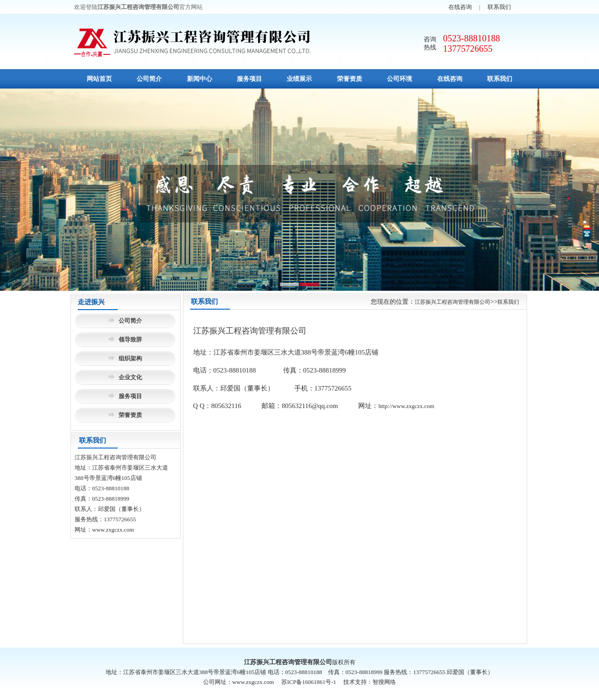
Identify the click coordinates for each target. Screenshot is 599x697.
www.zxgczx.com (113, 529)
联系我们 (499, 7)
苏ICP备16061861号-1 (308, 682)
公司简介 (149, 78)
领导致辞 (130, 339)
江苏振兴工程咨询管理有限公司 (452, 302)
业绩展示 (299, 78)
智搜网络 (384, 682)
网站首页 (99, 78)
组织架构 (130, 358)
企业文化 (130, 377)
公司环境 (399, 78)
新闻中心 (199, 78)
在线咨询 (460, 7)
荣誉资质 (349, 78)
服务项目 (249, 78)
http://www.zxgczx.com (406, 406)
